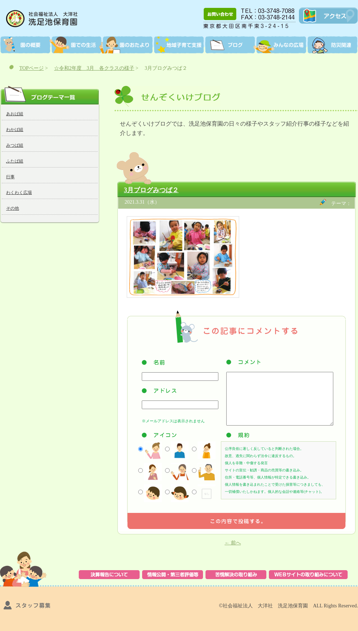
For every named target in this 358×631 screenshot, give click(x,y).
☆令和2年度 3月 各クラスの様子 (94, 68)
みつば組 (14, 145)
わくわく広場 (19, 192)
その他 (12, 208)
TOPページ (31, 68)
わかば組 (14, 129)
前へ (232, 542)
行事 (10, 176)
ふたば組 (14, 161)
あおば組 (14, 113)
